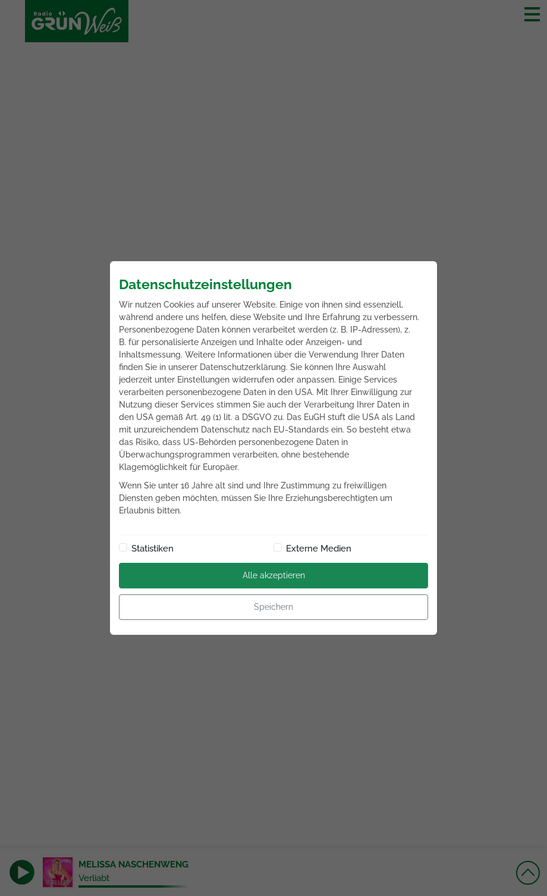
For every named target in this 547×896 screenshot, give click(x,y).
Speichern (273, 607)
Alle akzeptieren (274, 575)
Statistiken (152, 548)
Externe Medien (318, 548)
